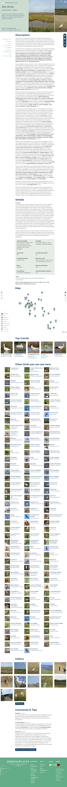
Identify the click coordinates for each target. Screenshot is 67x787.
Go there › (7, 56)
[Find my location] (2, 292)
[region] (33, 312)
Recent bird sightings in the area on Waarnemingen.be (30, 278)
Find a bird (33, 771)
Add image (19, 703)
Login (56, 1)
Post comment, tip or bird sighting (25, 749)
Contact (42, 772)
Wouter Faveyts (12, 28)
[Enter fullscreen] (65, 295)
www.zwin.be (19, 279)
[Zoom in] (65, 298)
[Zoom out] (65, 300)
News (41, 766)
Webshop (42, 764)
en (60, 1)
